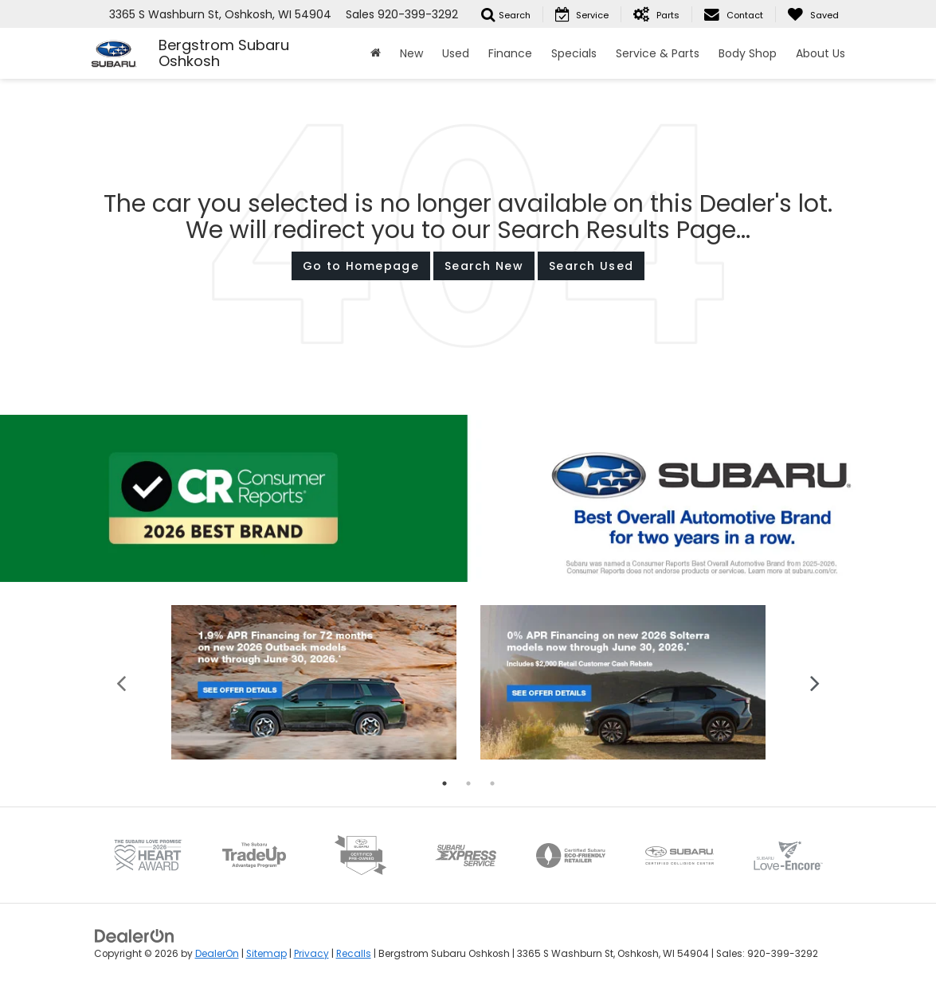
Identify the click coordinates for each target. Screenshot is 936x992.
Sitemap (266, 953)
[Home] (375, 53)
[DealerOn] (134, 935)
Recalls (353, 953)
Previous (121, 682)
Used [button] (455, 53)
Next (815, 682)
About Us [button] (820, 53)
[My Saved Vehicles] (813, 14)
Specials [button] (574, 53)
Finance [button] (510, 53)
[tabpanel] (313, 682)
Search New (484, 266)
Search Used (591, 266)
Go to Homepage (361, 266)
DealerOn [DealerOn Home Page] (217, 953)
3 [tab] (492, 783)
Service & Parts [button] (657, 53)
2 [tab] (468, 783)
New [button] (411, 53)
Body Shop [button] (748, 53)
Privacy (311, 953)
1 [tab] (444, 783)
